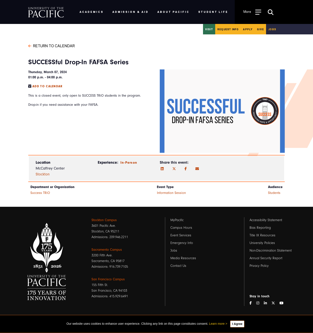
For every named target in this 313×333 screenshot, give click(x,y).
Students (274, 193)
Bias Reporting (260, 228)
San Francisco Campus (108, 279)
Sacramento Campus (107, 250)
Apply (248, 29)
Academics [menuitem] (92, 11)
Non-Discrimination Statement (271, 250)
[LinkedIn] (162, 169)
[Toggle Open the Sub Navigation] (252, 12)
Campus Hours (181, 228)
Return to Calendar (51, 45)
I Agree (237, 324)
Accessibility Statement (266, 220)
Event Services (180, 235)
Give (260, 29)
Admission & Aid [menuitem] (130, 11)
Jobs (272, 29)
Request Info (228, 29)
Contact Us (178, 266)
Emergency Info (181, 243)
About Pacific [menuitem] (173, 11)
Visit (209, 29)
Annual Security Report (266, 258)
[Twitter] (174, 169)
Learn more (217, 323)
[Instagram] (259, 303)
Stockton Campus (104, 220)
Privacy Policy (259, 266)
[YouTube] (283, 303)
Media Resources (183, 258)
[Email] (197, 169)
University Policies (262, 243)
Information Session (171, 193)
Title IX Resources (262, 235)
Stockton (43, 174)
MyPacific (177, 220)
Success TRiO (40, 193)
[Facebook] (186, 169)
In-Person (128, 163)
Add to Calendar (47, 86)
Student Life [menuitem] (213, 11)
